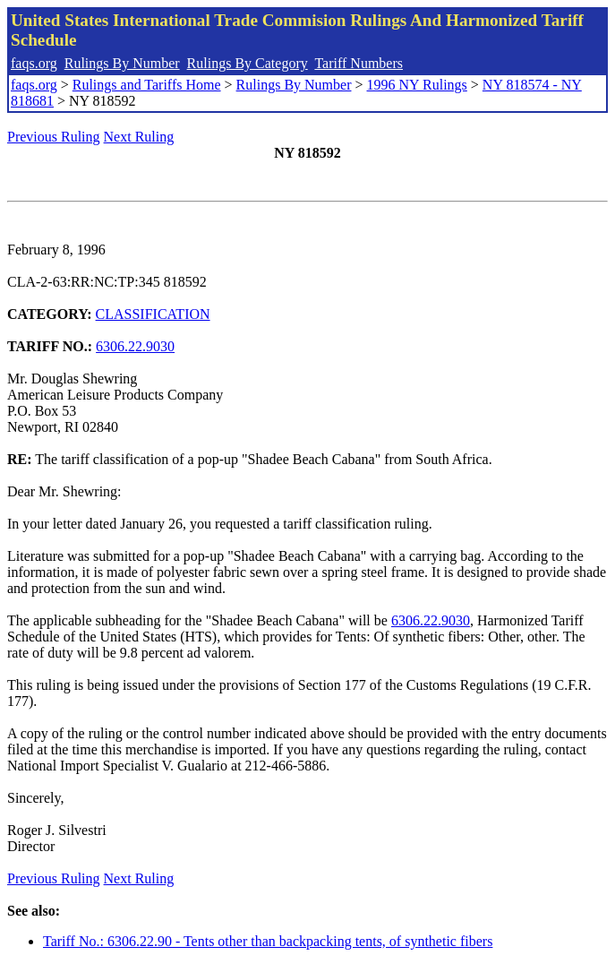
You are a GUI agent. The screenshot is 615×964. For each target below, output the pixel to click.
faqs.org (34, 63)
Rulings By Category (247, 63)
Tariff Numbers (358, 63)
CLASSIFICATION (153, 314)
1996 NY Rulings (417, 84)
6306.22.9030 (135, 346)
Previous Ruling (53, 136)
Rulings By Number (122, 63)
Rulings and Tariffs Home (147, 84)
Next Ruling (139, 136)
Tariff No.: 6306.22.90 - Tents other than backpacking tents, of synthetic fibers (267, 941)
